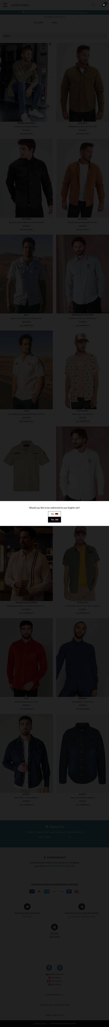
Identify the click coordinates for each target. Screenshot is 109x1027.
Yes (54, 520)
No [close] (54, 514)
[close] (104, 5)
